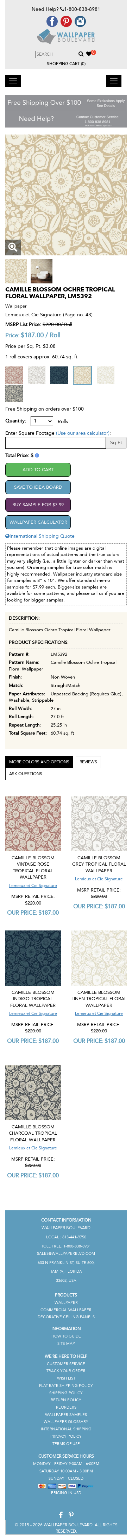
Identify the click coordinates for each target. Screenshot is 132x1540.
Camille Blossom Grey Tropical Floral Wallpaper (99, 864)
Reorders (66, 1407)
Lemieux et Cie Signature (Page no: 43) (49, 315)
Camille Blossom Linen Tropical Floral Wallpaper (99, 999)
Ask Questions (25, 773)
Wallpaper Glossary (66, 1421)
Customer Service (66, 1364)
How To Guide (66, 1336)
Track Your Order (66, 1371)
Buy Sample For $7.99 (38, 504)
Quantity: (15, 421)
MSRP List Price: (23, 325)
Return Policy (66, 1400)
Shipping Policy (66, 1393)
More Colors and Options (39, 761)
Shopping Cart (66, 63)
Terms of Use (66, 1444)
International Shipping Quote (40, 536)
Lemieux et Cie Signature (33, 885)
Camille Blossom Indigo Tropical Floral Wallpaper (33, 999)
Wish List (66, 1378)
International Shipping (66, 1429)
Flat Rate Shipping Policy (66, 1385)
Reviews (88, 761)
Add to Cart (38, 469)
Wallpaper (66, 1302)
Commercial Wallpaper (66, 1310)
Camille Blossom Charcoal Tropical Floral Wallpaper (33, 1133)
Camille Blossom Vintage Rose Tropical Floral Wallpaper (33, 867)
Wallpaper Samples (66, 1414)
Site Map (66, 1343)
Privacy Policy (66, 1436)
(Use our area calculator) (82, 433)
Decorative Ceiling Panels (66, 1317)
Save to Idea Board (38, 487)
